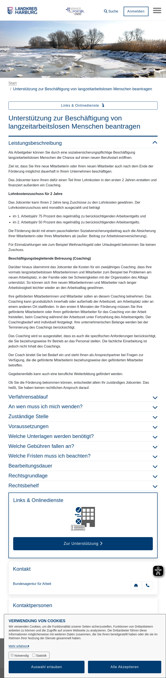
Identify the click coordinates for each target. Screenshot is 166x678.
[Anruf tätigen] (147, 585)
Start (12, 83)
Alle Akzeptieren (124, 667)
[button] (110, 10)
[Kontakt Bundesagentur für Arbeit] (136, 585)
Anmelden (135, 11)
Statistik (41, 655)
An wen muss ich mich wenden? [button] (83, 407)
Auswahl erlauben (46, 667)
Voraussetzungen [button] (83, 426)
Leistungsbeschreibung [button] (83, 143)
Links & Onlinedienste (83, 105)
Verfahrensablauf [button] (83, 397)
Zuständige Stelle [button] (83, 416)
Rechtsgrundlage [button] (83, 476)
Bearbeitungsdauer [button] (83, 466)
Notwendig (21, 655)
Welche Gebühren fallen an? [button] (83, 446)
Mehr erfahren (18, 646)
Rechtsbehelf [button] (83, 486)
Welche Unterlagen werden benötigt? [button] (83, 436)
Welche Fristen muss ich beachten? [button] (83, 456)
